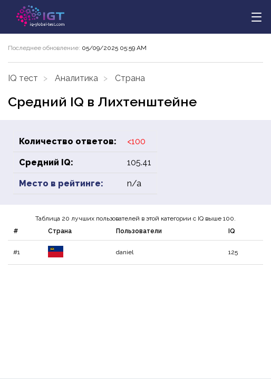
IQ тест (23, 78)
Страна (130, 78)
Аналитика (76, 78)
